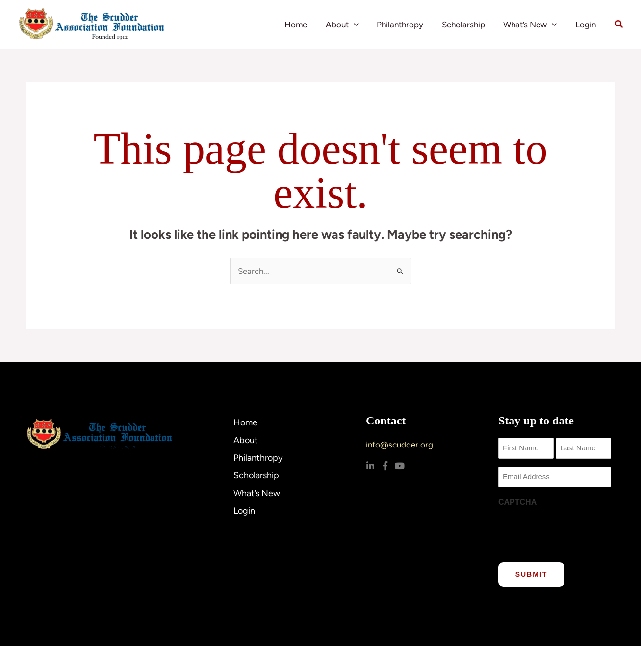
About (349, 24)
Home (305, 24)
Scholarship (467, 24)
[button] (619, 24)
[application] (361, 24)
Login (586, 24)
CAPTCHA (517, 502)
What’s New (533, 24)
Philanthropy (406, 24)
